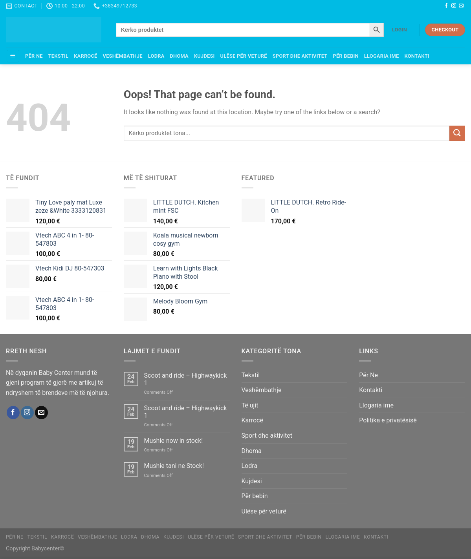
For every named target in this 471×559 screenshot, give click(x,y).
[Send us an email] (461, 6)
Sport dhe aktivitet (300, 56)
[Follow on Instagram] (453, 6)
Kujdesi (204, 56)
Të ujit (250, 405)
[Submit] (457, 133)
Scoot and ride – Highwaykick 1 (185, 379)
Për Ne (34, 56)
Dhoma (179, 56)
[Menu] (13, 56)
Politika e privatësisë (388, 420)
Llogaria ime (381, 56)
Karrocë (85, 56)
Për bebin (345, 56)
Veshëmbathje (123, 56)
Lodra (156, 56)
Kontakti (416, 56)
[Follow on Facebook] (446, 6)
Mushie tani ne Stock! (174, 465)
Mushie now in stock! (173, 440)
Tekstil (58, 56)
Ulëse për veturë (243, 56)
